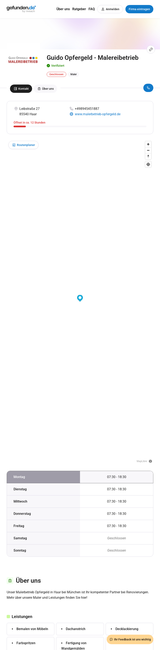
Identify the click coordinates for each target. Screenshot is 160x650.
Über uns (63, 9)
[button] (80, 298)
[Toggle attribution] (150, 461)
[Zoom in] (148, 144)
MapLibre (142, 461)
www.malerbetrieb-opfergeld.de (97, 114)
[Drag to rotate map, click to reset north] (148, 156)
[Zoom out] (148, 150)
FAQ (92, 9)
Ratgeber (79, 9)
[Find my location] (148, 164)
